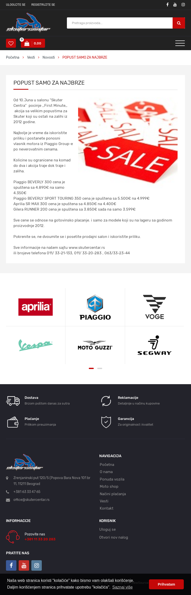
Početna (12, 57)
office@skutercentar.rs (31, 500)
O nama (106, 472)
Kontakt (106, 508)
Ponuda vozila (112, 479)
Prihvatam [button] (166, 584)
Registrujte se (43, 4)
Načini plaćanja (113, 494)
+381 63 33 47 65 (26, 492)
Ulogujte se (15, 4)
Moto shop (109, 486)
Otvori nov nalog (113, 537)
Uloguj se (107, 529)
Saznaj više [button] (122, 587)
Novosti (49, 57)
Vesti (31, 57)
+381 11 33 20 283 (40, 539)
